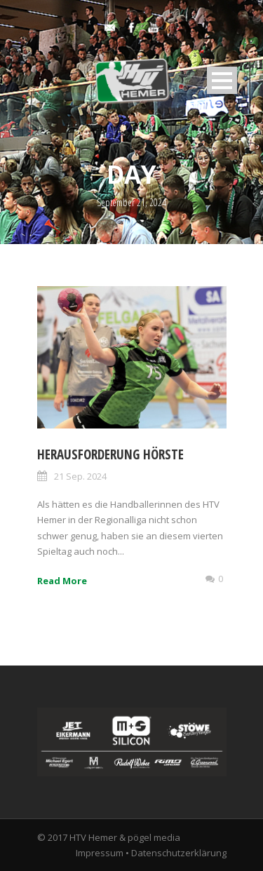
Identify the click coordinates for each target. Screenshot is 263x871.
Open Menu (222, 80)
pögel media (154, 837)
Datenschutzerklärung (179, 852)
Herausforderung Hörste (110, 454)
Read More (62, 580)
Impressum (99, 852)
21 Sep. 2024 (80, 476)
